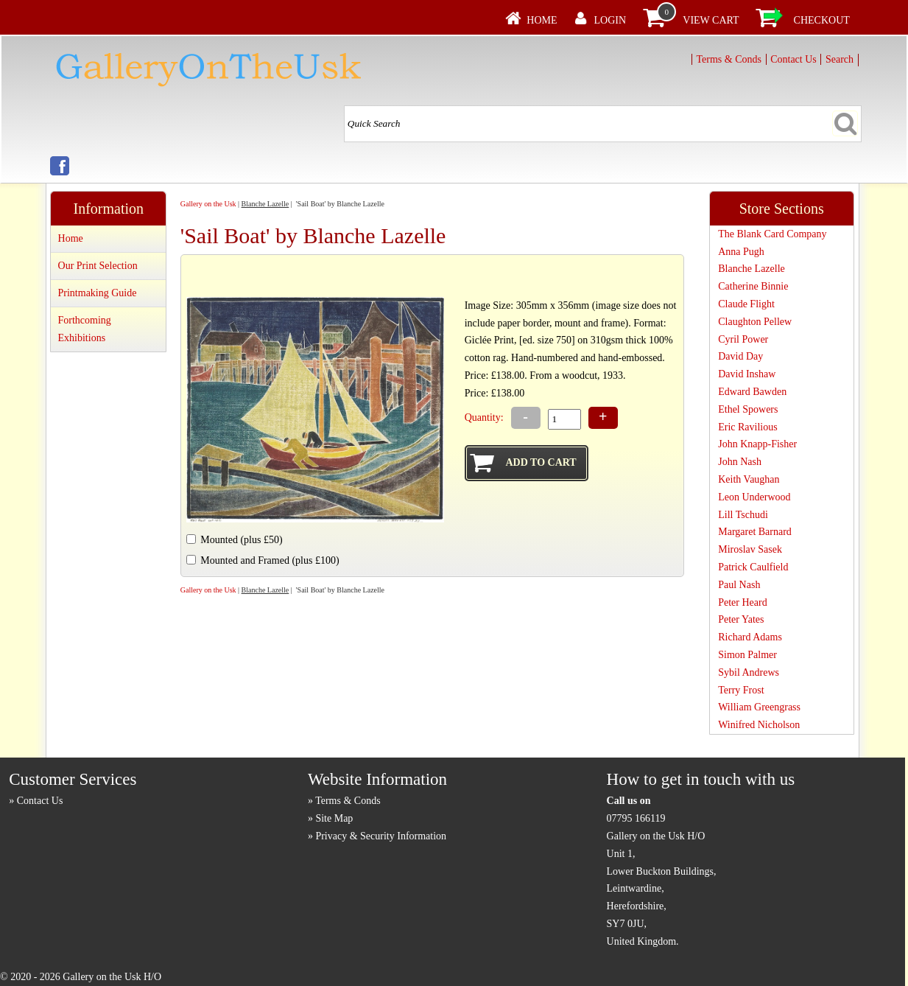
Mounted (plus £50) (241, 539)
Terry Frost (741, 690)
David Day (740, 356)
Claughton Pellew (755, 321)
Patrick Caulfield (753, 567)
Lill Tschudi (743, 514)
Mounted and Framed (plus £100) (269, 560)
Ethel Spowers (748, 409)
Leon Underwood (754, 497)
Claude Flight (746, 304)
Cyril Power (743, 339)
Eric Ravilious (748, 427)
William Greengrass (759, 707)
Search (840, 59)
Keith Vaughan (748, 479)
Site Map (334, 818)
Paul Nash (739, 584)
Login (610, 20)
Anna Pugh (741, 251)
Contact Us (793, 59)
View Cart (711, 20)
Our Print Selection (98, 265)
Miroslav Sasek (750, 549)
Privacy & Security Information (380, 836)
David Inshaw (746, 374)
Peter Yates (741, 619)
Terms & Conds (729, 59)
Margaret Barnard (755, 531)
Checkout (822, 20)
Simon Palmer (747, 654)
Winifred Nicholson (759, 724)
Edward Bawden (752, 391)
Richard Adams (750, 637)
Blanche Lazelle (265, 204)
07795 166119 (636, 818)
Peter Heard (742, 602)
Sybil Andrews (748, 672)
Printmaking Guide (97, 292)
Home (542, 20)
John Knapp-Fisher (757, 444)
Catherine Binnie (753, 286)
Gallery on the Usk (208, 204)
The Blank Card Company (772, 233)
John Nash (739, 461)
